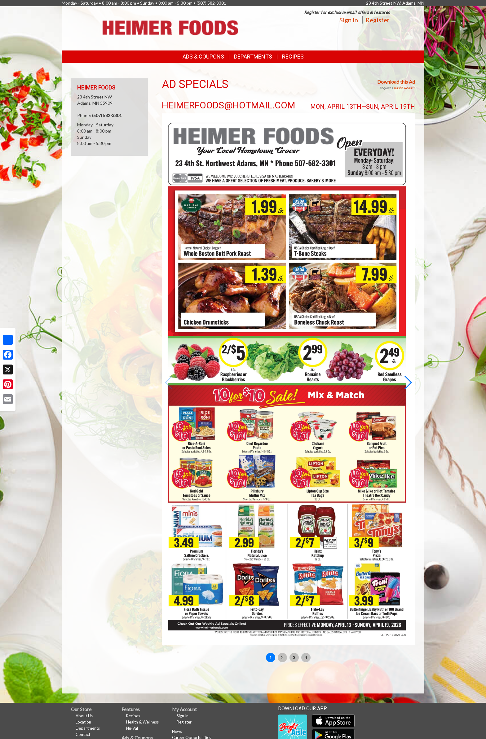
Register (378, 20)
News (177, 731)
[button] (408, 382)
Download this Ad (396, 82)
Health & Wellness (142, 721)
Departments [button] (253, 56)
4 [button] (306, 657)
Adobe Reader (404, 88)
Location (83, 721)
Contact (83, 734)
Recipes (293, 56)
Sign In (348, 20)
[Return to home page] (170, 27)
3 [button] (294, 657)
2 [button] (282, 657)
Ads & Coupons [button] (203, 56)
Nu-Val (132, 728)
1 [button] (270, 657)
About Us (84, 715)
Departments (88, 728)
